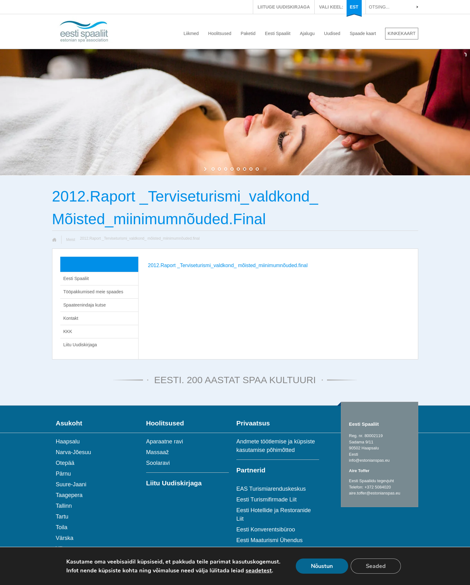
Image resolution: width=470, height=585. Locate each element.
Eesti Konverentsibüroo (265, 529)
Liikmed (191, 33)
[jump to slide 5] (238, 169)
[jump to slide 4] (232, 169)
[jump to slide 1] (213, 169)
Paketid (248, 33)
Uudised (332, 33)
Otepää (65, 463)
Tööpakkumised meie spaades (93, 291)
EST (354, 6)
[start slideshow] (206, 169)
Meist (70, 239)
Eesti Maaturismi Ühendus (269, 540)
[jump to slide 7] (251, 169)
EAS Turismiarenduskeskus (271, 489)
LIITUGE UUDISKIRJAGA (284, 6)
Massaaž (157, 452)
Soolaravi (158, 463)
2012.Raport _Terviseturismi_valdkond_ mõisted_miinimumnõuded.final (228, 265)
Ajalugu (307, 33)
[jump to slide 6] (244, 169)
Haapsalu (68, 441)
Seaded (376, 566)
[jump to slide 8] (257, 169)
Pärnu (63, 474)
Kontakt (70, 318)
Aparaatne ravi (164, 441)
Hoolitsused (219, 33)
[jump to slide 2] (219, 169)
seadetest (259, 570)
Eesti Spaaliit (277, 33)
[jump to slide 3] (226, 169)
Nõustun (322, 566)
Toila (62, 527)
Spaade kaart (363, 33)
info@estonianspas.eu (369, 460)
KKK (67, 331)
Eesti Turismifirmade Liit (266, 499)
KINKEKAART (401, 33)
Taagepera (69, 495)
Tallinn (64, 506)
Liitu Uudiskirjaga (80, 344)
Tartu (62, 516)
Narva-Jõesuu (73, 452)
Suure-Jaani (71, 484)
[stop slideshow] (264, 169)
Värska (65, 538)
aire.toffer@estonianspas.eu (375, 493)
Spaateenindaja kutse (84, 304)
